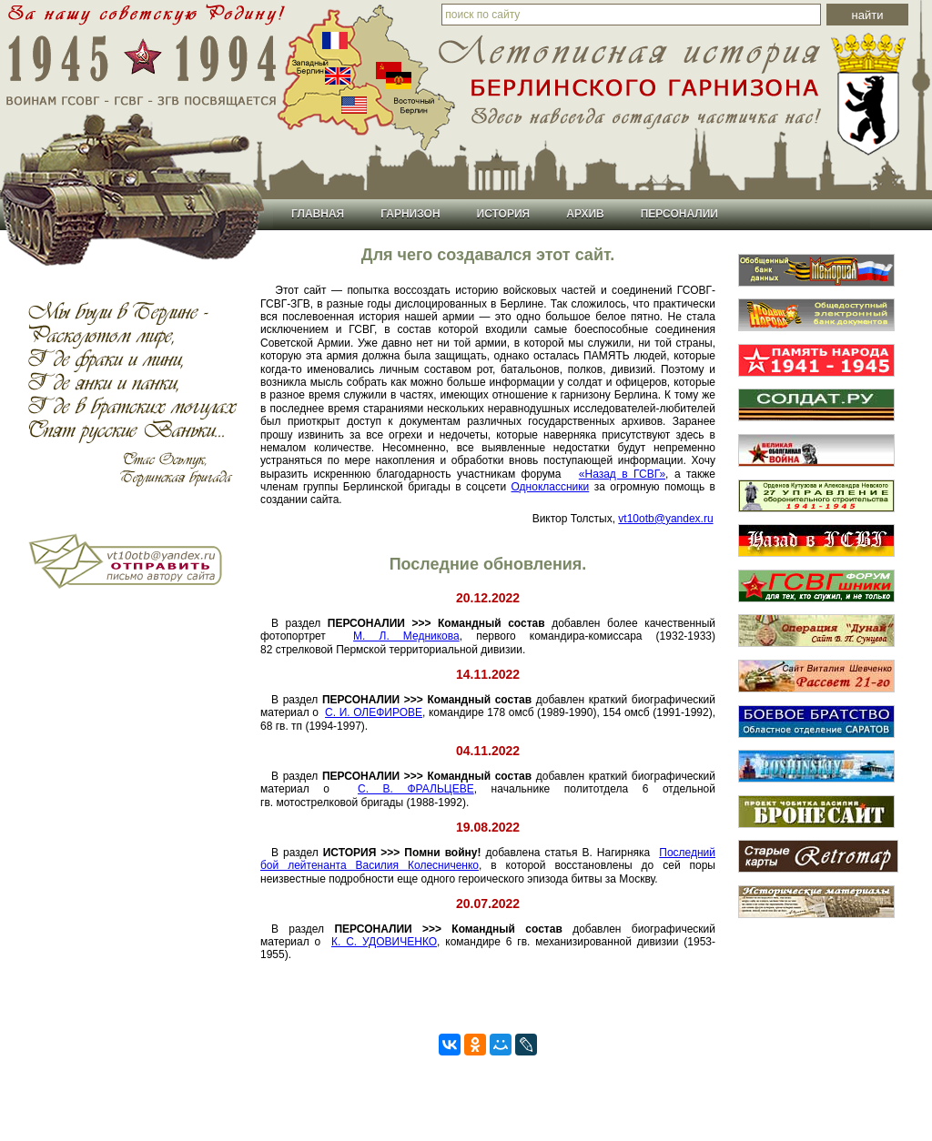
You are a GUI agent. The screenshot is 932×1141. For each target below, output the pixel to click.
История (504, 213)
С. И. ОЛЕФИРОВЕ (373, 712)
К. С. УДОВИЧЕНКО (384, 941)
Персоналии (679, 213)
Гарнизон (410, 213)
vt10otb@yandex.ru (665, 518)
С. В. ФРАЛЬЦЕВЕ (416, 789)
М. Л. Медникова (406, 636)
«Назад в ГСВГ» (622, 474)
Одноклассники (551, 486)
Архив (585, 213)
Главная (317, 213)
